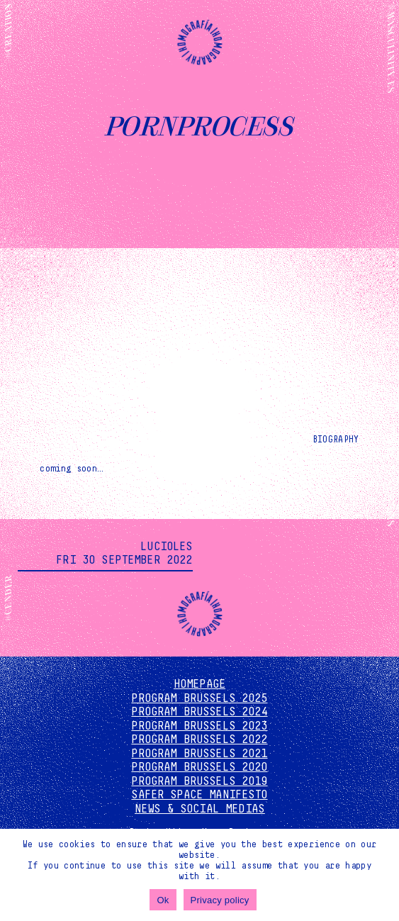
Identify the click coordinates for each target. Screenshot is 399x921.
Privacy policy (220, 900)
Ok (163, 900)
